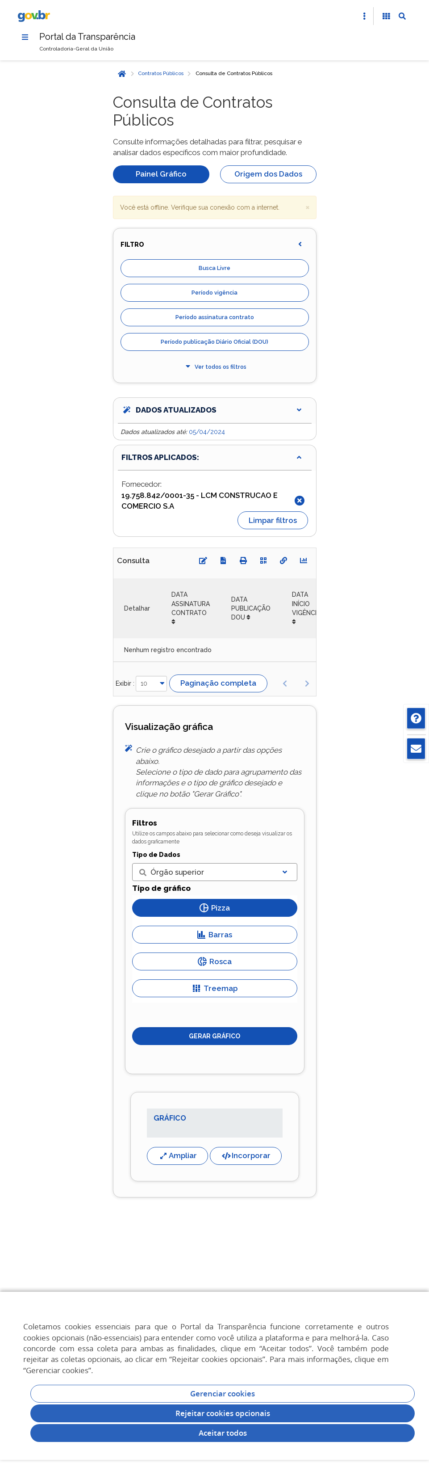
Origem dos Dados (268, 173)
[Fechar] (299, 501)
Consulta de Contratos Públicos (234, 74)
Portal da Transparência (87, 36)
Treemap (214, 988)
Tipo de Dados (156, 854)
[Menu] (25, 37)
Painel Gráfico (161, 173)
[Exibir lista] (285, 872)
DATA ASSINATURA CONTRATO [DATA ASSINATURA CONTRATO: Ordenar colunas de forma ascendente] (190, 604)
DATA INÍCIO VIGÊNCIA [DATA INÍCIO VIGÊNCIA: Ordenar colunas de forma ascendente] (306, 604)
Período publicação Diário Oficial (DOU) (214, 342)
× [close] (307, 206)
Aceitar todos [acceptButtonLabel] (223, 1433)
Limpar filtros (273, 520)
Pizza (215, 907)
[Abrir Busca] (402, 16)
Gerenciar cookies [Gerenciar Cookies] (222, 1393)
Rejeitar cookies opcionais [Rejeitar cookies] (222, 1413)
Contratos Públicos (160, 74)
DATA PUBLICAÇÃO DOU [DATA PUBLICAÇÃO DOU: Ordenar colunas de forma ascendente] (251, 608)
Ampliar (177, 1155)
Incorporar (246, 1155)
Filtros (144, 822)
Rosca (215, 961)
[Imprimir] (243, 561)
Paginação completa (218, 683)
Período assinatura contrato (214, 317)
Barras (214, 934)
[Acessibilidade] (386, 16)
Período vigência (214, 293)
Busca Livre (214, 268)
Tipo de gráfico (161, 888)
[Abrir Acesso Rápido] (364, 16)
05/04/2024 (207, 431)
